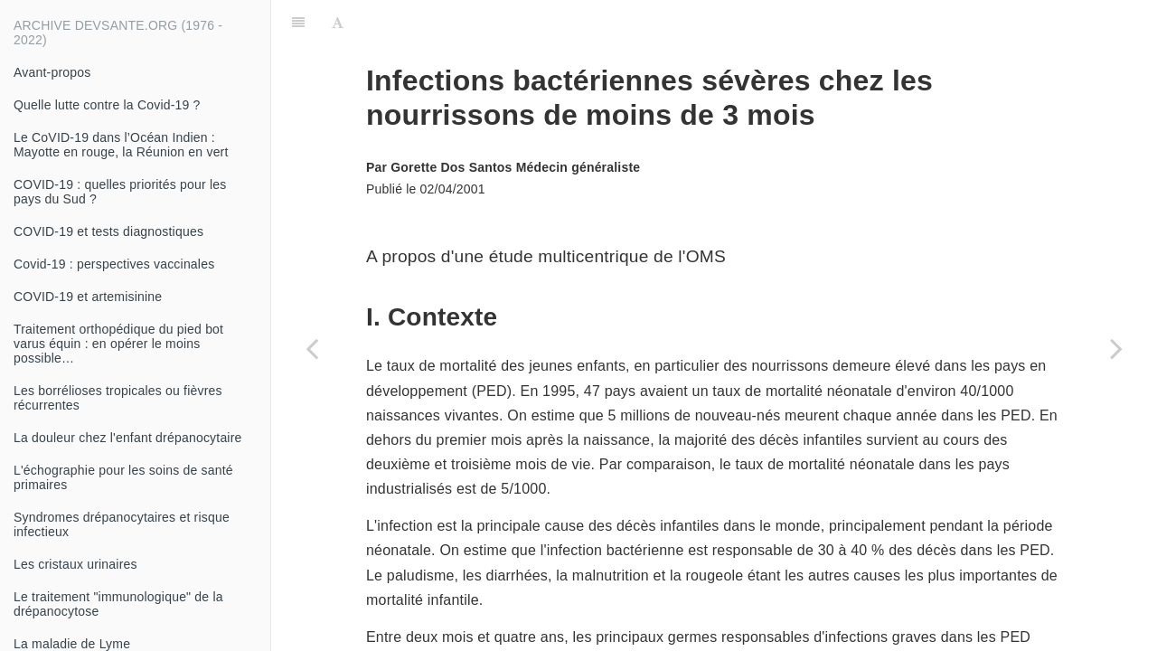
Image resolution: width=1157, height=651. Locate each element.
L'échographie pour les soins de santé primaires (123, 477)
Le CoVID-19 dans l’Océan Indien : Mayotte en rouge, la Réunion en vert (121, 144)
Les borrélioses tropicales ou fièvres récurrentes (118, 397)
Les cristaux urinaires (75, 564)
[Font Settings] (337, 22)
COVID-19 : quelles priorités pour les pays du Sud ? (120, 191)
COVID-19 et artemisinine (88, 296)
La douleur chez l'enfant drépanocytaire (128, 437)
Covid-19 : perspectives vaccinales (114, 264)
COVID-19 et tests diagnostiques (108, 231)
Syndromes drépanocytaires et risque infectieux (122, 524)
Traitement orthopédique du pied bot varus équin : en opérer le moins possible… (118, 343)
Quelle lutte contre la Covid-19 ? (107, 105)
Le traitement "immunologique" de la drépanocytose (118, 604)
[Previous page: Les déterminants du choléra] (312, 348)
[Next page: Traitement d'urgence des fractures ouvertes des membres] (1116, 348)
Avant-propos (52, 72)
